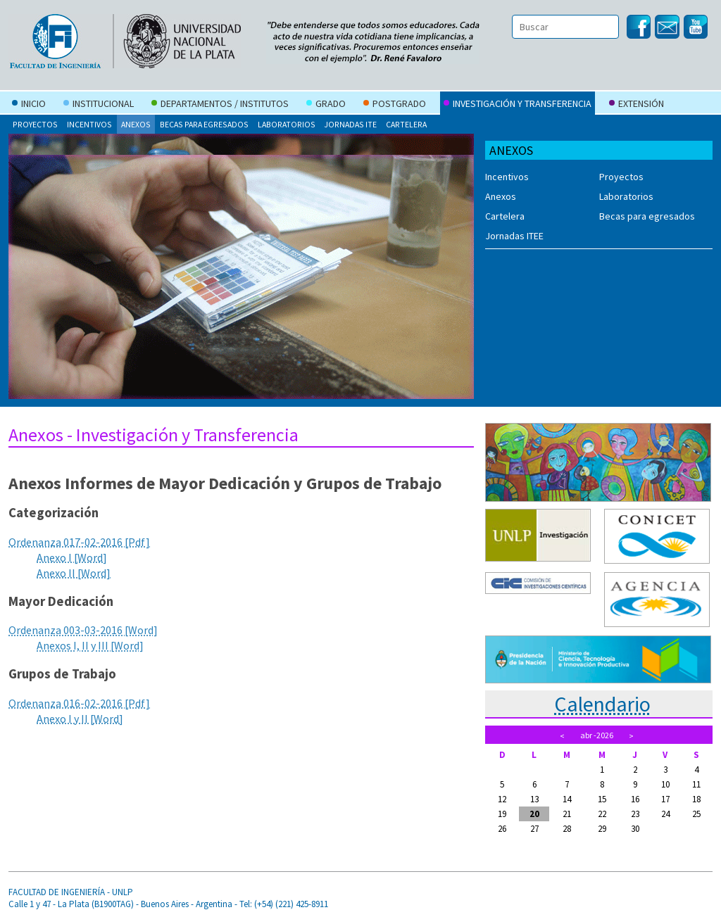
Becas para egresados (204, 124)
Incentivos (89, 124)
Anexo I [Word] (72, 557)
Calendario (602, 703)
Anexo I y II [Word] (80, 719)
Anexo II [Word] (74, 573)
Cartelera (406, 124)
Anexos (136, 124)
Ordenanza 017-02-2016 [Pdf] (79, 542)
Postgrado (394, 105)
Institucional (98, 105)
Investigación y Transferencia (517, 105)
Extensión (636, 105)
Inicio (29, 105)
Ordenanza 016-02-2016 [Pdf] (79, 703)
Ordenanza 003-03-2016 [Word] (83, 630)
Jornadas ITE (350, 124)
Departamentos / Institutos (220, 105)
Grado (326, 105)
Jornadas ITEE (514, 235)
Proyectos (35, 124)
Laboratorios (286, 124)
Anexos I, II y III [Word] (90, 645)
